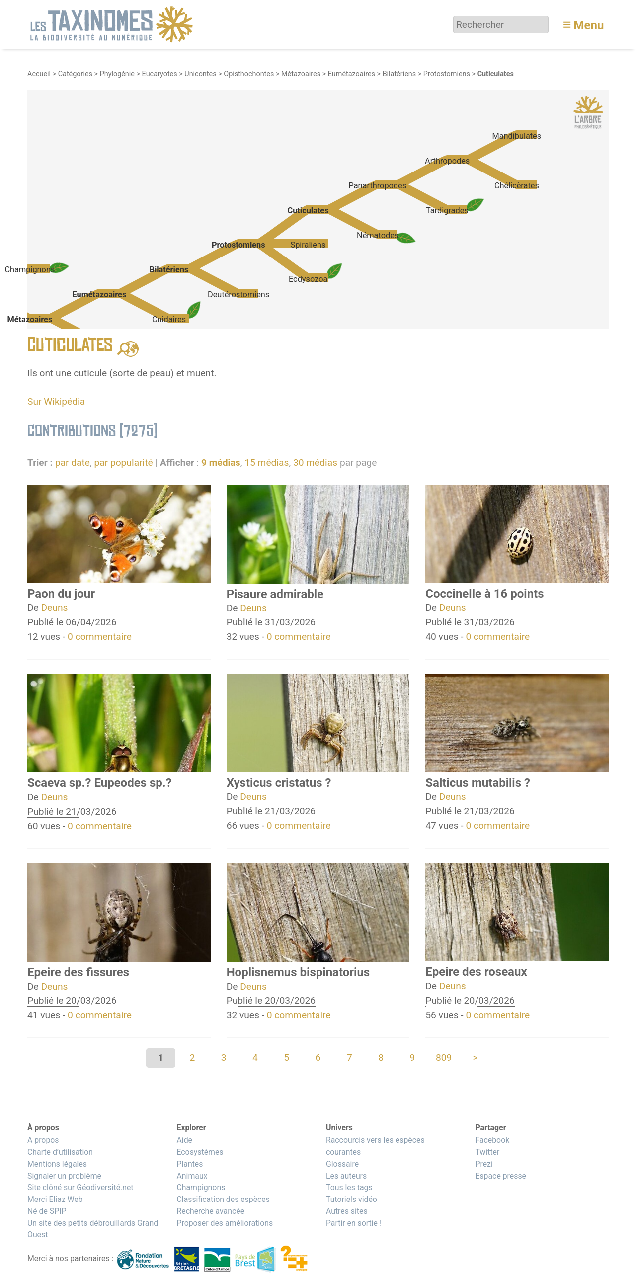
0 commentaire (100, 636)
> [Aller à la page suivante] (475, 1057)
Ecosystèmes (199, 1152)
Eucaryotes (159, 74)
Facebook (492, 1140)
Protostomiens (446, 74)
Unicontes (200, 74)
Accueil (39, 74)
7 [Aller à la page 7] (349, 1057)
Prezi (483, 1164)
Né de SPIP (47, 1211)
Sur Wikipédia (56, 401)
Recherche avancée (210, 1211)
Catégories (75, 74)
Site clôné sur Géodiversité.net (80, 1187)
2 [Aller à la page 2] (192, 1057)
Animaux (191, 1176)
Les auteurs (346, 1176)
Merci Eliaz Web (55, 1199)
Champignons (200, 1187)
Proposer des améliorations (224, 1223)
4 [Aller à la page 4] (255, 1057)
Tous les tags (349, 1187)
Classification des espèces (222, 1199)
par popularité (123, 462)
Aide (184, 1140)
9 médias (220, 462)
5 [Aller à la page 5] (286, 1057)
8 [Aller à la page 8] (381, 1057)
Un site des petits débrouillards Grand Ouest (92, 1229)
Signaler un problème (64, 1176)
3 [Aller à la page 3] (224, 1057)
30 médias (315, 462)
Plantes (189, 1164)
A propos (43, 1140)
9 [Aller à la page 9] (412, 1057)
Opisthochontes (249, 74)
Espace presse (500, 1176)
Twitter (487, 1152)
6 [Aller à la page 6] (318, 1057)
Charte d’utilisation (60, 1152)
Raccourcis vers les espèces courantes (375, 1146)
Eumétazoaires (351, 74)
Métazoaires (300, 74)
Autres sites (347, 1211)
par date (72, 462)
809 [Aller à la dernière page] (444, 1057)
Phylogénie (117, 74)
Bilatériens (399, 74)
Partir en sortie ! (354, 1223)
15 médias (266, 462)
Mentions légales (57, 1164)
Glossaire (342, 1164)
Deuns (54, 607)
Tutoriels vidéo (351, 1199)
